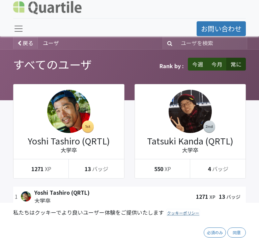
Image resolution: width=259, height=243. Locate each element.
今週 (197, 64)
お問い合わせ (221, 28)
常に (236, 64)
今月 (216, 64)
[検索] (168, 42)
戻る (25, 43)
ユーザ (51, 43)
